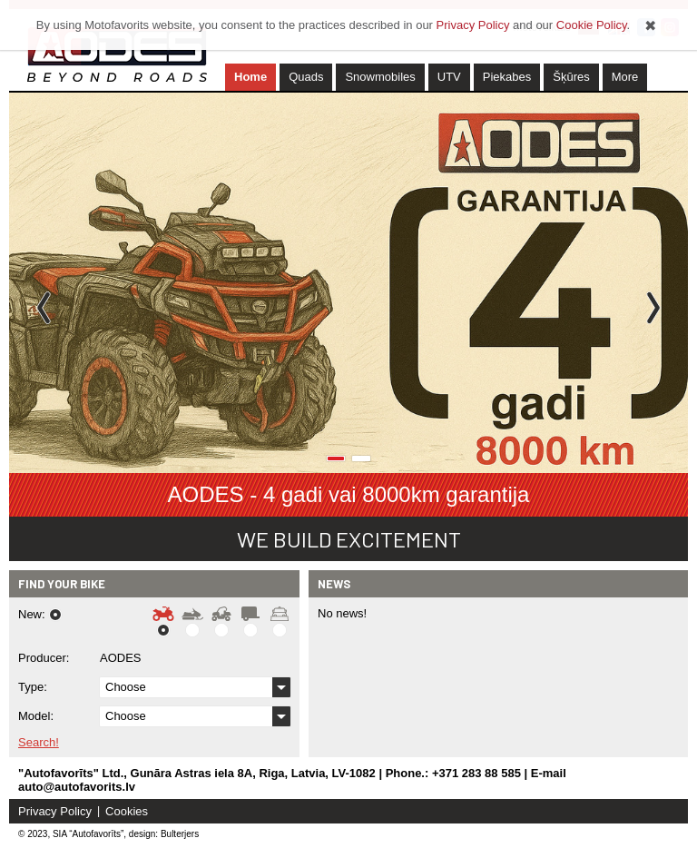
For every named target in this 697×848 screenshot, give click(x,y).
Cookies (126, 811)
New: (31, 614)
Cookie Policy (591, 25)
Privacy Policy (55, 811)
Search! (38, 742)
